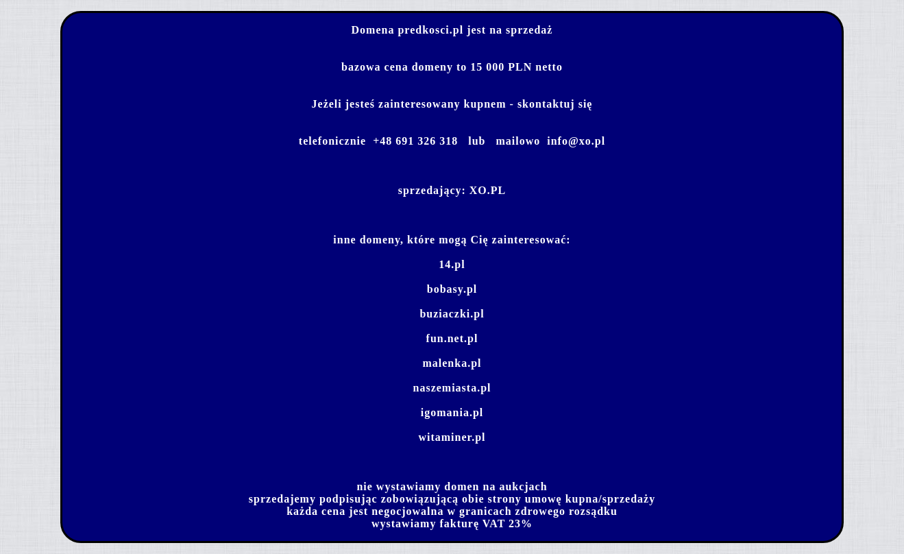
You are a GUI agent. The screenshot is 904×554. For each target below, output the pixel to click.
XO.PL (487, 190)
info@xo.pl (576, 141)
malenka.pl (451, 363)
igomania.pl (452, 412)
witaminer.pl (451, 437)
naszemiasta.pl (452, 388)
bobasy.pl (452, 289)
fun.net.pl (452, 338)
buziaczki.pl (451, 314)
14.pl (452, 264)
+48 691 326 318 (415, 141)
